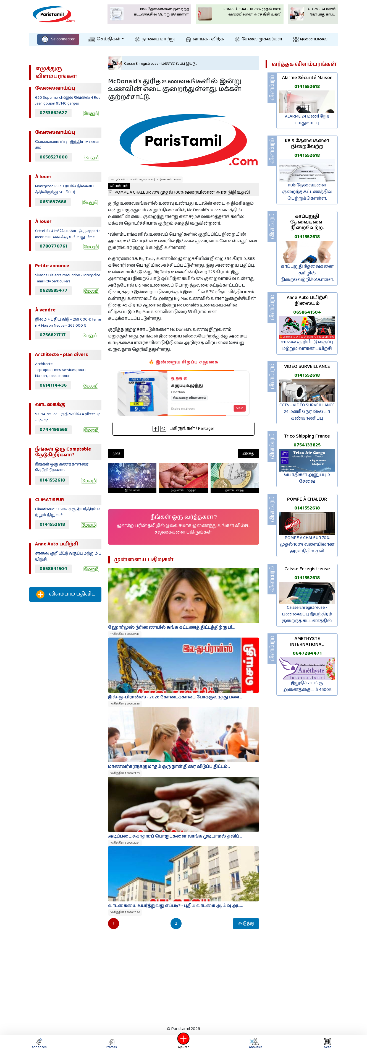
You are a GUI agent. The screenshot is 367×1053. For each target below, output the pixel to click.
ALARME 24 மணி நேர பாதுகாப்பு (307, 119)
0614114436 (53, 385)
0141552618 (52, 480)
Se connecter (58, 39)
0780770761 (53, 246)
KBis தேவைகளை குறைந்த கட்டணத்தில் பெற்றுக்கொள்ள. (307, 192)
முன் (116, 453)
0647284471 (307, 653)
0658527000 (54, 157)
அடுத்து (248, 453)
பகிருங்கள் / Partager (183, 428)
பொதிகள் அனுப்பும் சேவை (307, 478)
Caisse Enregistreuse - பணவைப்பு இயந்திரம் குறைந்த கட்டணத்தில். (307, 614)
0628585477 (53, 290)
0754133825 (307, 445)
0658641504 (53, 569)
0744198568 (53, 429)
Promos (111, 1043)
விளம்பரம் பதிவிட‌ (65, 594)
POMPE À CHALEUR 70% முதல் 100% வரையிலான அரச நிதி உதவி (179, 189)
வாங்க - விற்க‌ (205, 39)
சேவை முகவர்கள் (258, 39)
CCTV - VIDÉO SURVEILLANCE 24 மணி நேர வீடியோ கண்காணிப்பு (307, 412)
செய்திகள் (104, 39)
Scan (327, 1043)
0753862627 (53, 113)
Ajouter (183, 1043)
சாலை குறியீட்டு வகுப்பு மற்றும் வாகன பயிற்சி (307, 345)
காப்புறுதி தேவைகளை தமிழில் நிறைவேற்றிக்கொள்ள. (307, 273)
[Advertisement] (65, 698)
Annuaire (254, 1043)
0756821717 (53, 335)
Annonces (39, 1043)
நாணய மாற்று (155, 39)
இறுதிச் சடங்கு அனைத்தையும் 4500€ (307, 686)
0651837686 (53, 202)
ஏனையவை (310, 39)
